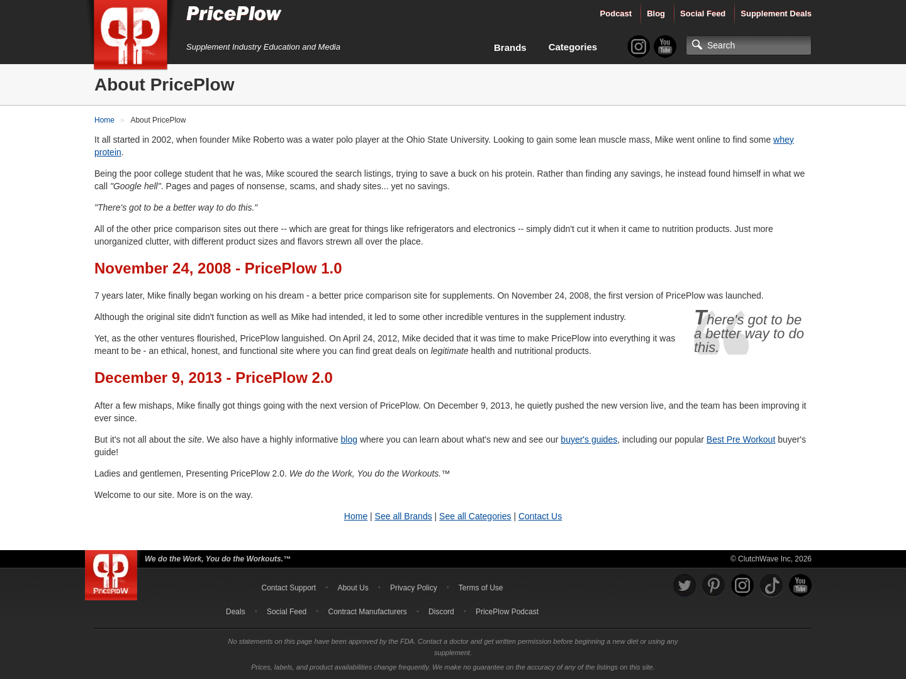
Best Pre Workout (741, 439)
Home (355, 516)
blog (349, 439)
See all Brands (403, 516)
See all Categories (475, 516)
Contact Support (288, 587)
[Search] (749, 45)
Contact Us (540, 516)
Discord (441, 611)
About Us (352, 587)
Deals (235, 611)
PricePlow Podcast (507, 611)
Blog (656, 13)
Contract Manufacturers (367, 611)
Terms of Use (481, 587)
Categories (573, 46)
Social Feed (702, 13)
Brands (510, 47)
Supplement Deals (776, 13)
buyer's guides (589, 439)
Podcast (616, 13)
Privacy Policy (413, 587)
